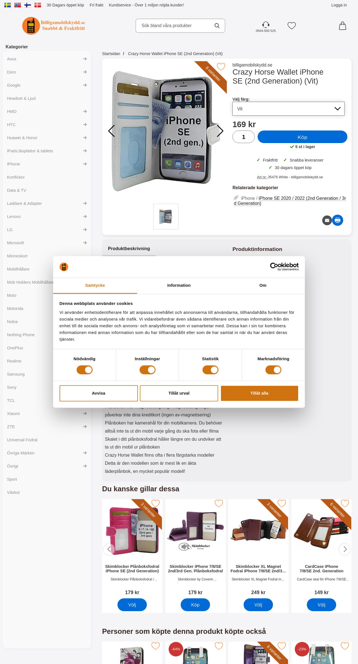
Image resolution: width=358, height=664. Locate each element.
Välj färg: (241, 99)
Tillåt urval (179, 393)
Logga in (339, 5)
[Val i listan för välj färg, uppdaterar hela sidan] (288, 108)
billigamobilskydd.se (252, 65)
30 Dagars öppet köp (65, 5)
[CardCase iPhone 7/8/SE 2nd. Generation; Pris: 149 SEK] (321, 547)
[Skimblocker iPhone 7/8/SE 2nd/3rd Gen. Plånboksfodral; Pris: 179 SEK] (195, 547)
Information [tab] (179, 285)
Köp (302, 137)
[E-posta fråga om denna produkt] (327, 220)
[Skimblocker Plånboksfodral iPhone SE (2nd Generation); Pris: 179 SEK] (132, 547)
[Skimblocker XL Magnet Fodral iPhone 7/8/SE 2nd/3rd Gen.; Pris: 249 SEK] (258, 547)
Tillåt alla (259, 393)
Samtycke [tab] (95, 285)
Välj (132, 604)
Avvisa (98, 393)
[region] (164, 249)
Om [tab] (262, 285)
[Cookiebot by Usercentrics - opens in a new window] (274, 267)
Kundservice (120, 5)
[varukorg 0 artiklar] (344, 25)
